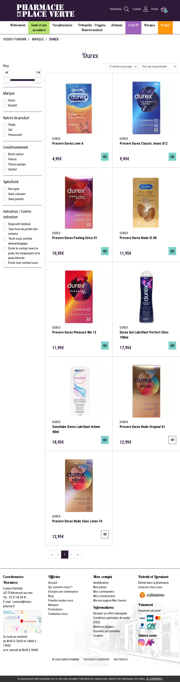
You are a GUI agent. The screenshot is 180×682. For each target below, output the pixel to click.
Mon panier (100, 587)
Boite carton (16, 154)
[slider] (6, 80)
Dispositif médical (19, 224)
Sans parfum (16, 199)
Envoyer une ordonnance (63, 591)
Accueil (52, 582)
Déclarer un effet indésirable (110, 613)
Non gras (13, 189)
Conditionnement (15, 147)
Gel (10, 130)
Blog (50, 596)
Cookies (98, 635)
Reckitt (12, 105)
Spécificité (10, 182)
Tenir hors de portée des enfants (23, 231)
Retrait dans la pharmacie (153, 582)
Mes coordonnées (104, 596)
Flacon (12, 159)
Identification (101, 582)
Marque (38, 39)
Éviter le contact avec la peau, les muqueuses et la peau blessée (24, 253)
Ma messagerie (102, 600)
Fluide (11, 125)
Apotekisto (121, 659)
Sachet (12, 169)
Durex (11, 100)
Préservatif (15, 135)
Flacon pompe (17, 164)
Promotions (55, 609)
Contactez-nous (58, 614)
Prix (6, 66)
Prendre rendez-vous (60, 600)
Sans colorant (16, 194)
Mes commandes (103, 591)
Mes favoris (119, 600)
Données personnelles (106, 631)
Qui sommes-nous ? (60, 587)
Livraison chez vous (150, 587)
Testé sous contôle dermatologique (20, 241)
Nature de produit (16, 118)
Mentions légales (103, 626)
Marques (53, 605)
